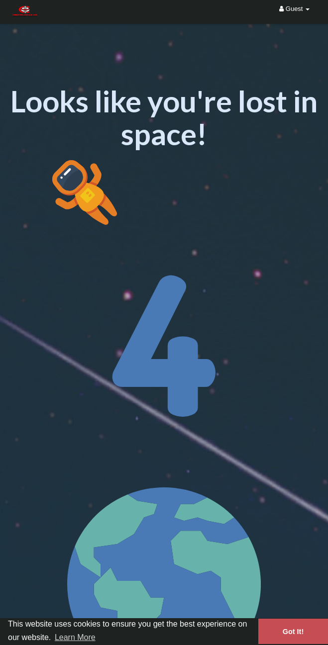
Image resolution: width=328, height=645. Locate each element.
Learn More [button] (75, 637)
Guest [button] (294, 8)
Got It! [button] (293, 632)
